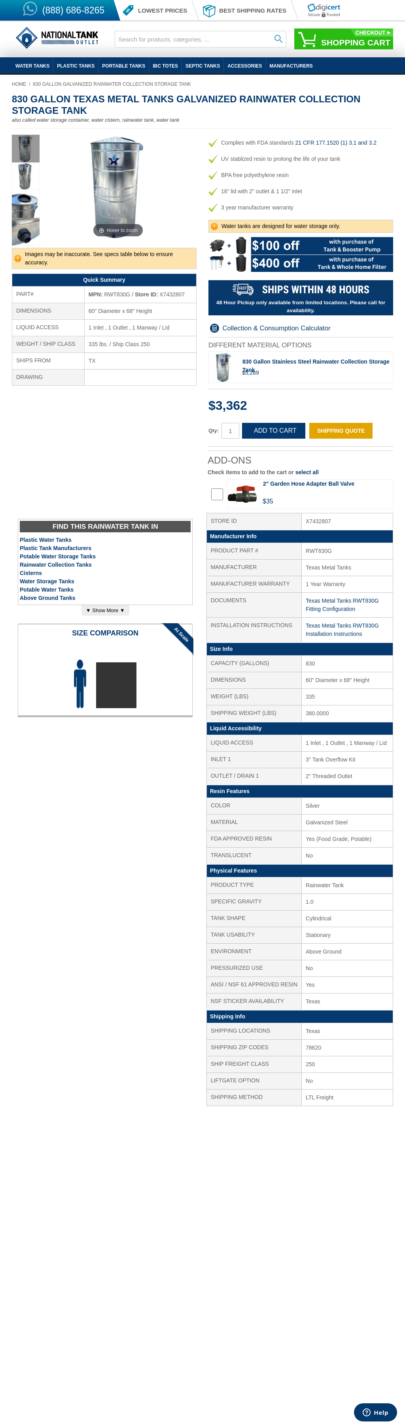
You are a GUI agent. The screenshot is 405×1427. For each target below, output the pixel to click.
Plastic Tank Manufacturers (55, 548)
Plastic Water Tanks (46, 540)
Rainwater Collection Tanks (56, 565)
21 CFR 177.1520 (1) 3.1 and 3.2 (336, 142)
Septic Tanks (202, 66)
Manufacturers (291, 66)
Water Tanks (32, 66)
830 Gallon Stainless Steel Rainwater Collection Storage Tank (316, 365)
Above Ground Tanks (48, 598)
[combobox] (200, 39)
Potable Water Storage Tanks (58, 556)
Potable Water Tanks (47, 589)
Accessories (244, 66)
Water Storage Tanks (47, 581)
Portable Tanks (123, 66)
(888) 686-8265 (73, 10)
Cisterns (31, 573)
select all (307, 472)
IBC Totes (165, 66)
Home (19, 84)
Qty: (213, 431)
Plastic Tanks (76, 66)
